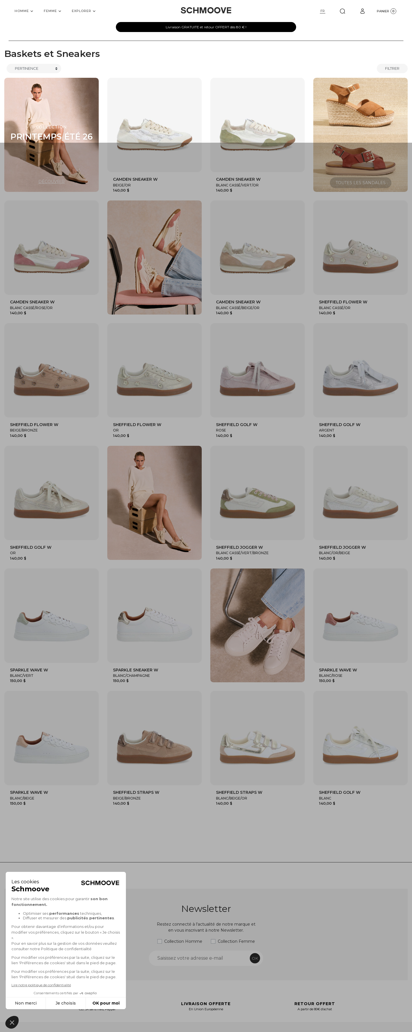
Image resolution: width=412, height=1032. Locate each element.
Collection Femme (236, 941)
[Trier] (34, 68)
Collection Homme (183, 941)
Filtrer (392, 68)
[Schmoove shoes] (206, 10)
